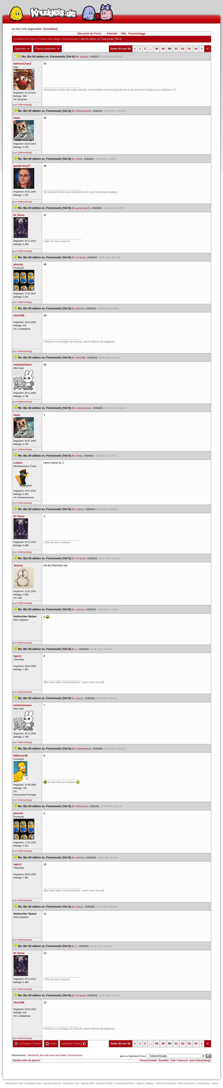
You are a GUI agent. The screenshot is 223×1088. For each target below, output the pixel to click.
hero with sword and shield (53, 1055)
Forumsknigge (137, 33)
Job (214, 1083)
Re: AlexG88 (78, 357)
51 (176, 48)
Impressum (203, 1083)
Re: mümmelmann (81, 408)
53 (189, 48)
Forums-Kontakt (148, 1060)
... (150, 48)
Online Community (166, 1083)
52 (182, 48)
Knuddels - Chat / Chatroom (173, 1060)
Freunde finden (104, 1083)
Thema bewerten (47, 48)
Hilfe (123, 33)
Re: (74, 649)
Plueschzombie (74, 1055)
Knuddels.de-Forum (25, 39)
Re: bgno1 (77, 698)
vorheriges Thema (28, 1043)
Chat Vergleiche (186, 1083)
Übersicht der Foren (89, 33)
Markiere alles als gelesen (26, 1060)
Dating (149, 1083)
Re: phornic (81, 56)
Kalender (112, 33)
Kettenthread (71, 39)
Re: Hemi (76, 159)
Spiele (140, 1083)
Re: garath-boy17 (80, 208)
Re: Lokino (77, 509)
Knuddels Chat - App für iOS (78, 1083)
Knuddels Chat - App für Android (43, 1083)
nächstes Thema (74, 1043)
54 (195, 48)
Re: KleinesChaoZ (81, 111)
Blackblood (33, 1055)
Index (51, 1043)
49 (163, 48)
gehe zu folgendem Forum (133, 1056)
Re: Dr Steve (78, 257)
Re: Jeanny (77, 609)
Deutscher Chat (14, 1083)
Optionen (22, 48)
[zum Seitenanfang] (22, 104)
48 (156, 48)
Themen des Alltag (49, 39)
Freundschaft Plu (125, 1083)
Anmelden (50, 28)
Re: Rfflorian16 (79, 806)
